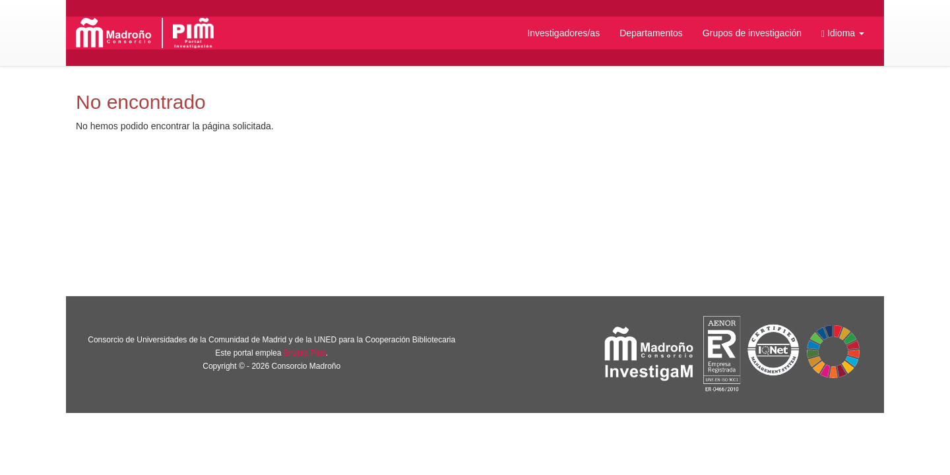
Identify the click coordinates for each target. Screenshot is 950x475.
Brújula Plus (305, 353)
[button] (842, 32)
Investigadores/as (563, 33)
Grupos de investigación (752, 33)
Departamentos (651, 33)
